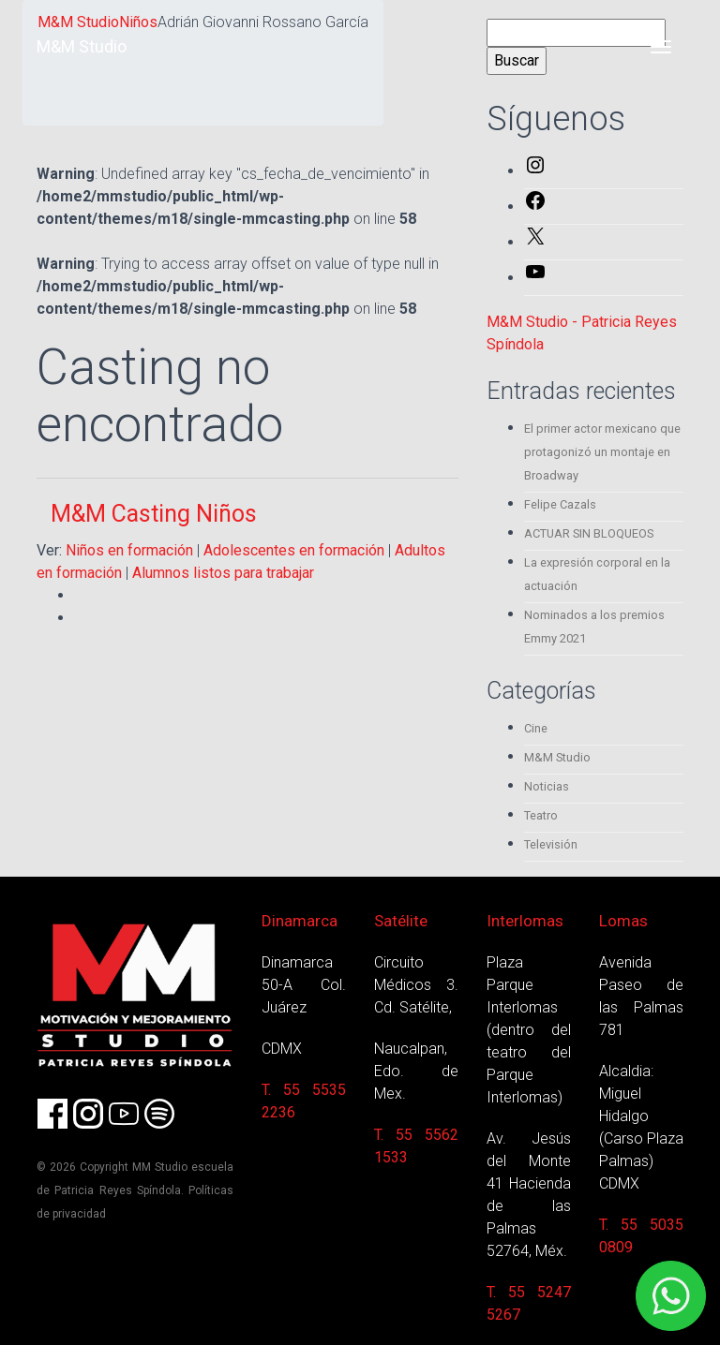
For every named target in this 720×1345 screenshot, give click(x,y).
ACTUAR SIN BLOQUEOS (588, 533)
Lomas (623, 920)
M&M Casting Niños (154, 513)
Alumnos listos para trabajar (223, 573)
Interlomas (525, 920)
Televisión (551, 844)
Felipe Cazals (560, 504)
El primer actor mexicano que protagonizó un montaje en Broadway (602, 451)
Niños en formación (129, 550)
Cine (536, 728)
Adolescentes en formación (293, 550)
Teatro (541, 815)
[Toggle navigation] (660, 47)
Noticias (546, 786)
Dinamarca (300, 920)
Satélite (401, 920)
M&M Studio (82, 46)
